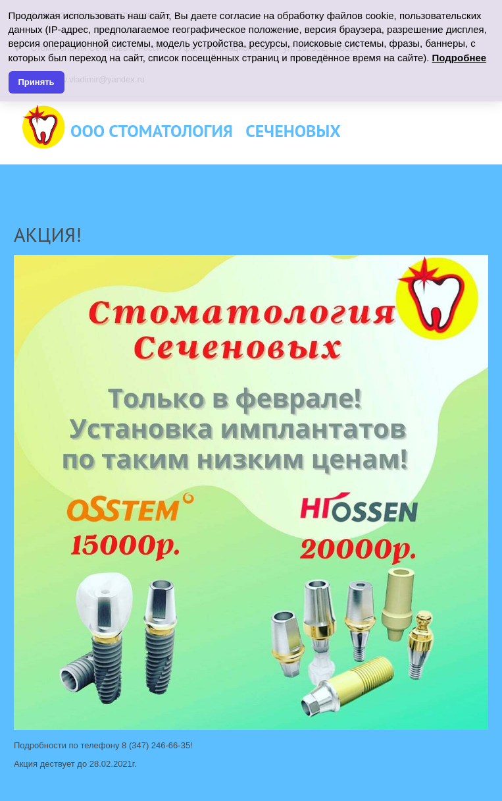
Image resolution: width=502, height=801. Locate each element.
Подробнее (459, 57)
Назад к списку (42, 178)
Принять (36, 82)
